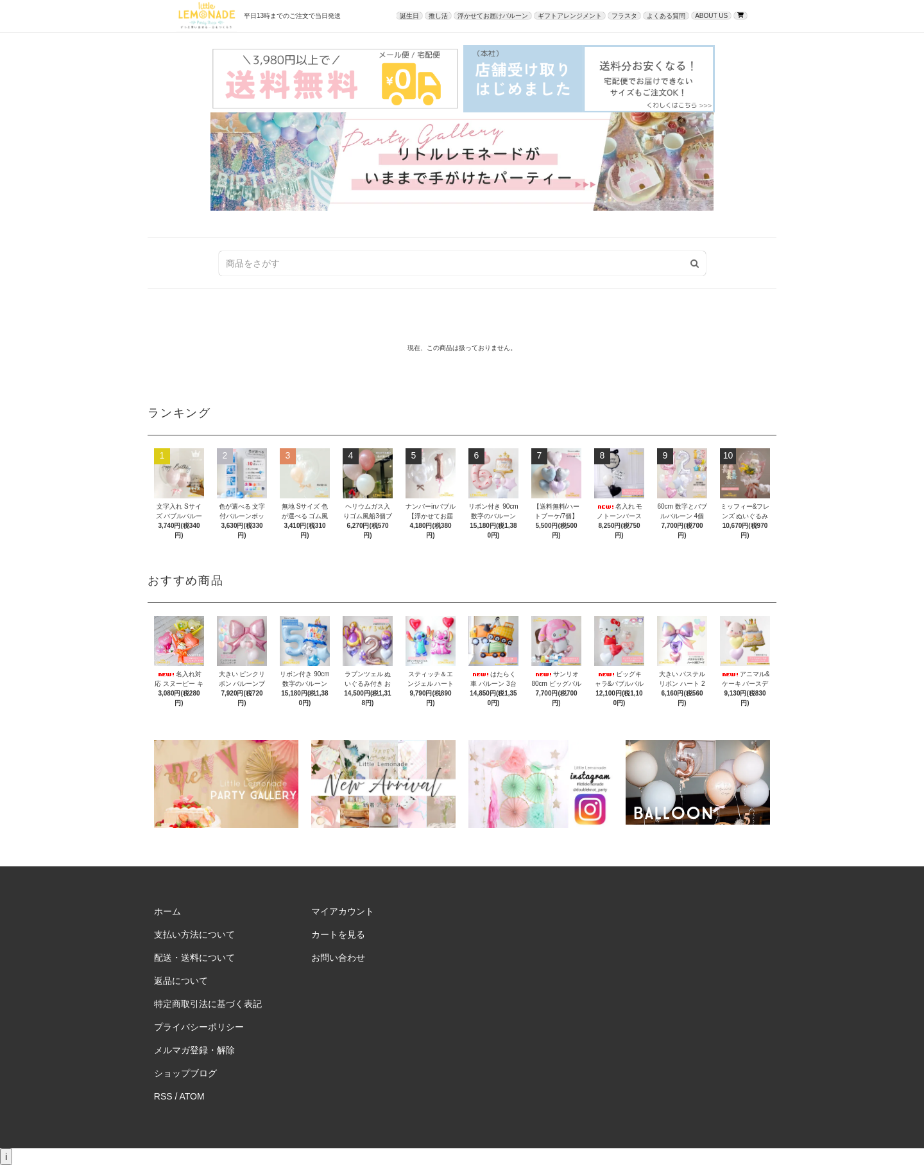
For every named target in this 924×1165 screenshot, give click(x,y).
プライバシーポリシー (199, 1027)
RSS (163, 1096)
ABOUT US (711, 15)
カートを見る (338, 934)
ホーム (167, 911)
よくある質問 (666, 15)
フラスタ (624, 15)
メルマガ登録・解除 (194, 1050)
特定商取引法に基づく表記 (208, 1004)
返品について (181, 981)
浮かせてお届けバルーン (493, 15)
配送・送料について (194, 957)
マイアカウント (342, 911)
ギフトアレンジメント (570, 15)
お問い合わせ (338, 957)
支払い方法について (194, 934)
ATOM (192, 1096)
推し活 (438, 15)
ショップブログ (185, 1073)
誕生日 (409, 15)
